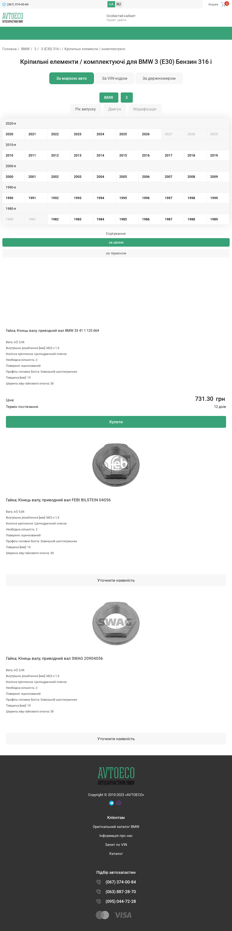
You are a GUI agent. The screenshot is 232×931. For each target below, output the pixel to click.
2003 (77, 177)
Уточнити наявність (116, 580)
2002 (55, 177)
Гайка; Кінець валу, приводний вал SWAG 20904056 (54, 658)
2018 (191, 155)
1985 (123, 219)
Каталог (116, 854)
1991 (32, 198)
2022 (55, 134)
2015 (123, 155)
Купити (116, 422)
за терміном (116, 253)
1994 (100, 198)
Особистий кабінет (121, 16)
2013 (77, 155)
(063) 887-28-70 (121, 891)
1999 (214, 198)
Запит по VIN (116, 845)
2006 (146, 177)
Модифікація (144, 109)
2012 (55, 155)
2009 (214, 177)
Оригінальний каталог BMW (116, 827)
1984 (100, 219)
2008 (191, 177)
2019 (214, 155)
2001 (32, 177)
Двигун (114, 109)
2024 (100, 134)
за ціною (116, 242)
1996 (146, 198)
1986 (146, 219)
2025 (123, 134)
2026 (146, 134)
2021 (32, 134)
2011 (32, 155)
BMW (25, 49)
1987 (168, 219)
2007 (168, 177)
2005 (123, 177)
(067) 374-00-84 (17, 4)
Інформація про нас (116, 836)
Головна (9, 49)
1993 (77, 198)
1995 (123, 198)
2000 (9, 177)
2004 (100, 177)
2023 (77, 134)
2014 (100, 155)
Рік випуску (85, 109)
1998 (191, 198)
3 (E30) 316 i (51, 49)
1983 (77, 219)
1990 (9, 198)
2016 (146, 155)
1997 (168, 198)
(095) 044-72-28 (121, 901)
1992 (55, 198)
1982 (55, 219)
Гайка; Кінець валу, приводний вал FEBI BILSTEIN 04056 (58, 500)
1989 (214, 219)
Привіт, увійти (116, 20)
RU (118, 4)
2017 (168, 155)
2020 (9, 134)
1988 (191, 219)
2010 (9, 155)
